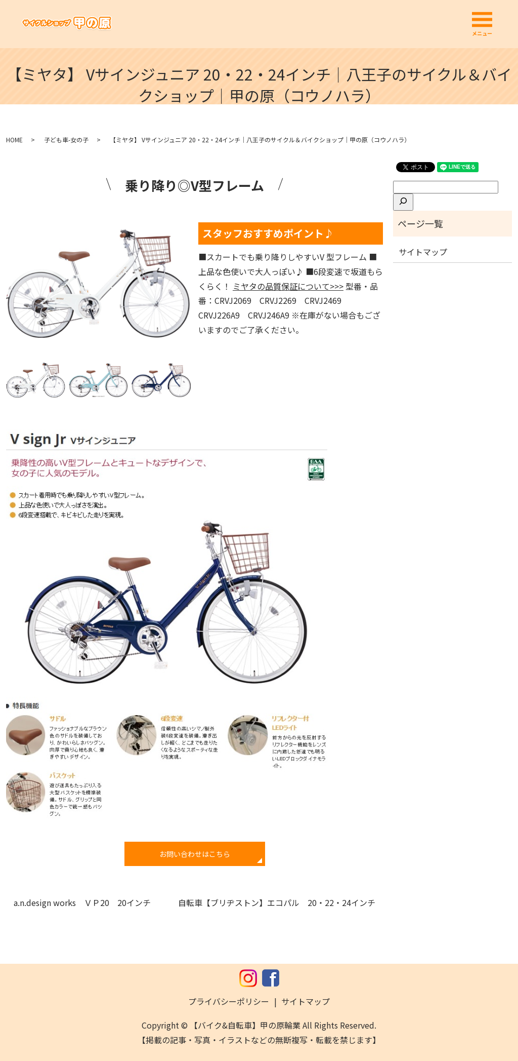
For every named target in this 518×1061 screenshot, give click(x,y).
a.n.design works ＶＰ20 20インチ (82, 902)
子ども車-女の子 (66, 139)
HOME (14, 139)
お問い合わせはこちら (194, 854)
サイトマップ (423, 252)
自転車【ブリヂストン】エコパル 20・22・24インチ (276, 902)
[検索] (403, 202)
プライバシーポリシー (228, 1001)
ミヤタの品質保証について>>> (288, 286)
